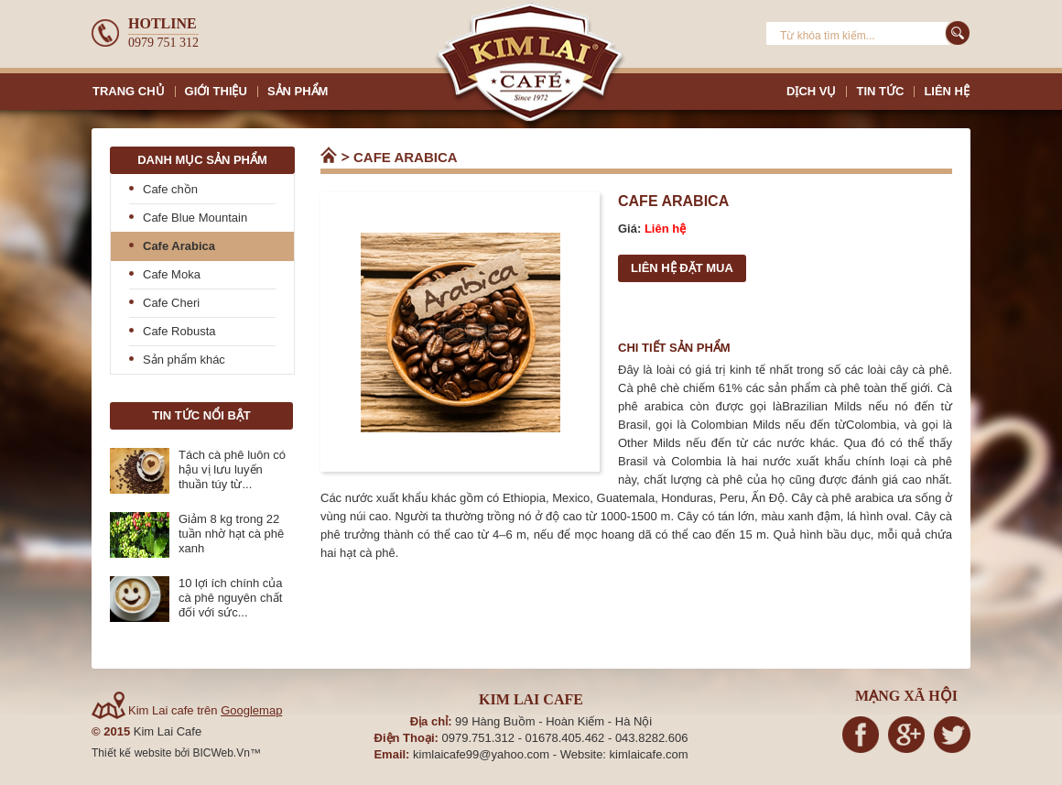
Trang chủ (329, 156)
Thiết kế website (133, 753)
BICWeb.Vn (220, 753)
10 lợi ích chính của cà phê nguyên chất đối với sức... (231, 597)
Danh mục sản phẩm (202, 160)
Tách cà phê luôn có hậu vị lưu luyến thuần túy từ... (232, 469)
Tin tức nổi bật (201, 415)
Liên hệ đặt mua (682, 268)
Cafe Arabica (405, 157)
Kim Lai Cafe (167, 731)
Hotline (162, 23)
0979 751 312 (163, 42)
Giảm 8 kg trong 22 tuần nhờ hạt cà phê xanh (231, 533)
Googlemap (251, 710)
